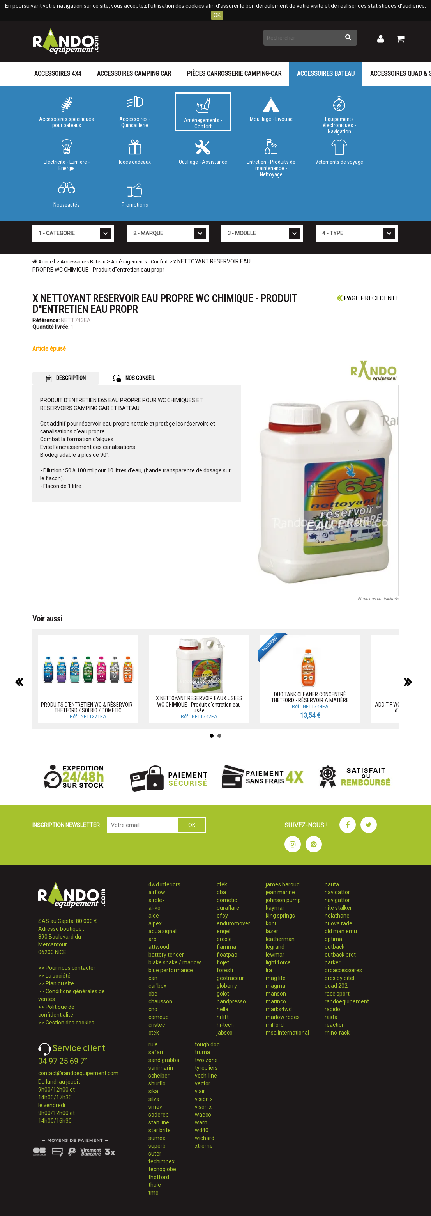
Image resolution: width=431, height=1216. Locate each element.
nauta (332, 884)
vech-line (206, 1075)
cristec (156, 1025)
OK (217, 15)
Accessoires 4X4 (57, 73)
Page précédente (367, 298)
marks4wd (279, 1009)
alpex (155, 923)
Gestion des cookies (70, 1022)
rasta (331, 1017)
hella (222, 1009)
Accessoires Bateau (326, 73)
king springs (280, 915)
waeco (203, 1114)
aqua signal (162, 931)
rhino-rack (337, 1033)
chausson (160, 1001)
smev (155, 1107)
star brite (159, 1130)
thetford (158, 1177)
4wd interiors (164, 884)
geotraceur (230, 978)
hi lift (223, 1017)
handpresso (231, 1001)
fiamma (226, 947)
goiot (223, 994)
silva (153, 1099)
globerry (227, 986)
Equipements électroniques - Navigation (339, 113)
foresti (225, 970)
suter (154, 1153)
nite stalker (338, 908)
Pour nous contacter (70, 968)
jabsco (225, 1033)
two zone (206, 1060)
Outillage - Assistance (202, 152)
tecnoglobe (162, 1169)
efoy (222, 915)
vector (202, 1083)
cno (152, 1009)
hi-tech (225, 1025)
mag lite (276, 978)
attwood (158, 947)
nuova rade (338, 923)
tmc (153, 1192)
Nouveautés (66, 195)
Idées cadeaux (134, 152)
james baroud (283, 884)
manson (276, 994)
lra (269, 970)
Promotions (134, 195)
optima (333, 939)
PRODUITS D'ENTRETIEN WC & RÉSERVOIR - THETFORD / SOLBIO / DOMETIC (88, 707)
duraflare (228, 908)
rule (153, 1044)
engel (223, 931)
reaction (335, 1025)
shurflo (157, 1083)
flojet (223, 962)
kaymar (275, 908)
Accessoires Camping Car (134, 73)
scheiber (159, 1075)
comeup (158, 1017)
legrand (275, 947)
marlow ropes (283, 1017)
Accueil (43, 262)
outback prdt (340, 954)
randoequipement (347, 1001)
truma (202, 1052)
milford (275, 1025)
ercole (224, 939)
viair (200, 1091)
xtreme (204, 1146)
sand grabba (163, 1060)
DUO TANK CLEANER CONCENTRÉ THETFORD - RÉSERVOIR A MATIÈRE (310, 697)
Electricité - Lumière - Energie (66, 155)
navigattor (337, 892)
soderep (158, 1114)
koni (271, 923)
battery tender (166, 954)
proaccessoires (343, 970)
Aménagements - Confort (203, 114)
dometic (227, 900)
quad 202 (336, 986)
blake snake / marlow (174, 962)
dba (221, 892)
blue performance (170, 970)
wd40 (201, 1130)
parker (333, 962)
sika (153, 1091)
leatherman (280, 939)
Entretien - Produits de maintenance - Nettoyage (271, 156)
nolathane (337, 915)
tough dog (207, 1044)
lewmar (275, 954)
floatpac (227, 954)
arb (152, 939)
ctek (153, 1033)
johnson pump (283, 900)
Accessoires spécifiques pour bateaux (66, 112)
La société (58, 976)
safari (155, 1052)
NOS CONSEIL (134, 378)
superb (157, 1146)
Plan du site (60, 983)
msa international (287, 1033)
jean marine (280, 892)
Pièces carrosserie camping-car (234, 73)
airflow (156, 892)
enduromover (233, 923)
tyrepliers (206, 1068)
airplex (156, 900)
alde (153, 915)
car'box (157, 986)
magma (275, 986)
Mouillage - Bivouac (271, 109)
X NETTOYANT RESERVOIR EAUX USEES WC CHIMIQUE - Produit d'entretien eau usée (199, 704)
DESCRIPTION (66, 378)
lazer (272, 931)
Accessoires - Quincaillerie (134, 112)
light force (278, 962)
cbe (152, 994)
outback (334, 947)
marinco (276, 1001)
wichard (204, 1138)
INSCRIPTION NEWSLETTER (66, 825)
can (152, 978)
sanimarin (160, 1068)
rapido (332, 1009)
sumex (156, 1138)
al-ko (154, 908)
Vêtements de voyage (339, 152)
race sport (337, 994)
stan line (158, 1122)
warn (201, 1122)
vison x (203, 1107)
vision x (204, 1099)
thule (154, 1185)
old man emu (341, 931)
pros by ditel (339, 978)
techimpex (161, 1161)
